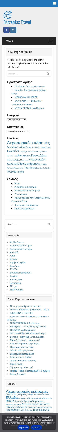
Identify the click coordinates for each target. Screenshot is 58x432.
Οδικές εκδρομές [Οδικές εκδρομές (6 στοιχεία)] (28, 163)
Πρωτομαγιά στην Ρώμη (22, 347)
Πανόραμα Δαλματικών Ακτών (29, 86)
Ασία (12, 255)
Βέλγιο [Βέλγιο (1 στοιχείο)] (37, 147)
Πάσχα (13, 286)
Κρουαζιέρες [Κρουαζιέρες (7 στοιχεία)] (39, 155)
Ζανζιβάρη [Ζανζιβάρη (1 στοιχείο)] (23, 152)
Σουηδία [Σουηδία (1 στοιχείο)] (39, 168)
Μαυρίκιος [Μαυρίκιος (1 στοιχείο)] (24, 160)
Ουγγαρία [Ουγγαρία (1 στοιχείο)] (43, 164)
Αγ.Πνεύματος (17, 242)
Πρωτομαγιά (16, 289)
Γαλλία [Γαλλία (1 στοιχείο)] (43, 147)
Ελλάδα (14, 269)
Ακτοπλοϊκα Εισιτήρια (25, 186)
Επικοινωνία (20, 194)
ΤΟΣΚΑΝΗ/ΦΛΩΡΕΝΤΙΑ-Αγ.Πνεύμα (28, 333)
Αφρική (13, 259)
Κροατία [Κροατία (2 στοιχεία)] (26, 156)
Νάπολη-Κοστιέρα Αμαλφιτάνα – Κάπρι (29, 309)
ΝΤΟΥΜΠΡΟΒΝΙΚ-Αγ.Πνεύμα (29, 108)
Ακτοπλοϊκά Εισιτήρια (21, 249)
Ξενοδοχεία (15, 282)
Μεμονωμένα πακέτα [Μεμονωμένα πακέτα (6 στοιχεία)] (36, 404)
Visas (17, 183)
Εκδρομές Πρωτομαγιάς (22, 353)
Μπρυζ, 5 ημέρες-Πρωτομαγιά (25, 340)
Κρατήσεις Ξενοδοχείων (26, 205)
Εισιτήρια (14, 266)
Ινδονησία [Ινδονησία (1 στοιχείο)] (36, 152)
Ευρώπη (14, 276)
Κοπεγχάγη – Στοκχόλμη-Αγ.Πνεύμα (28, 326)
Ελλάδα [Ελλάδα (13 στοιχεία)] (13, 151)
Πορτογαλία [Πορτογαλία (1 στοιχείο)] (18, 168)
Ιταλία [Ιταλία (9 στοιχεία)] (17, 155)
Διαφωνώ (36, 427)
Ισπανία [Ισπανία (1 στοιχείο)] (10, 156)
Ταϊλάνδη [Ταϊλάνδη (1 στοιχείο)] (46, 168)
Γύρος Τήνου (16, 363)
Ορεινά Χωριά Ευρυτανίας (23, 360)
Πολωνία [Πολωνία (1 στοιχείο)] (10, 168)
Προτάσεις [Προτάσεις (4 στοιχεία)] (30, 167)
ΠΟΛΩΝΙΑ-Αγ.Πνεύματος (22, 330)
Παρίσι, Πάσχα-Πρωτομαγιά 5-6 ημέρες (30, 370)
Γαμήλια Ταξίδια (17, 262)
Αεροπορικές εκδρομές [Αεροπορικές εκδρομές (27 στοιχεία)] (28, 142)
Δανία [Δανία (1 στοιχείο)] (48, 147)
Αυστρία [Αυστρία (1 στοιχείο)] (32, 147)
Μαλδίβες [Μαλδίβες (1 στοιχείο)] (16, 160)
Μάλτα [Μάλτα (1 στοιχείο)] (9, 160)
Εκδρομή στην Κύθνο (21, 357)
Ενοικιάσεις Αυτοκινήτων (27, 190)
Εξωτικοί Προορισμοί (20, 272)
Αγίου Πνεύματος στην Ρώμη (24, 343)
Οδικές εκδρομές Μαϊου (22, 350)
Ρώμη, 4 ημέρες (18, 374)
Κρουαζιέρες (16, 279)
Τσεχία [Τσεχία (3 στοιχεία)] (20, 171)
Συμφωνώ (23, 427)
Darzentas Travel (17, 22)
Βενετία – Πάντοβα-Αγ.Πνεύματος (27, 336)
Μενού (9, 40)
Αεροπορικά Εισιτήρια (21, 245)
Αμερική (14, 252)
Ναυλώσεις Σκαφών (24, 208)
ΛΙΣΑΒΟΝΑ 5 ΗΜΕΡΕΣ (25, 97)
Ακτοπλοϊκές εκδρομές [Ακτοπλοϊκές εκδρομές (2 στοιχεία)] (17, 147)
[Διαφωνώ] (54, 422)
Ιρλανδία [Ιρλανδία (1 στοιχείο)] (43, 152)
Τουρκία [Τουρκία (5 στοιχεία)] (11, 171)
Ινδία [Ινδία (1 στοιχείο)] (30, 152)
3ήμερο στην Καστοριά (21, 367)
